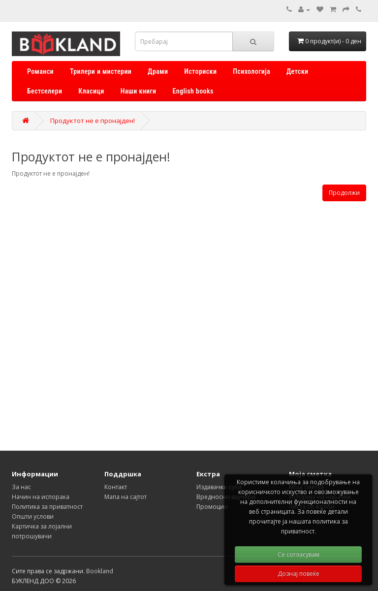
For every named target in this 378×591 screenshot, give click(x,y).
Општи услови (33, 516)
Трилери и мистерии (100, 71)
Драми (158, 71)
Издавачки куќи (219, 487)
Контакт (115, 487)
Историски (200, 71)
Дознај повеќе (298, 573)
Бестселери (44, 91)
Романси (40, 71)
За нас (21, 487)
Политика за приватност (47, 506)
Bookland (99, 571)
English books (193, 91)
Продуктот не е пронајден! (92, 120)
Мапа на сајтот (125, 497)
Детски (297, 71)
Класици (91, 91)
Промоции (212, 506)
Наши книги (139, 91)
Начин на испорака (40, 497)
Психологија (251, 71)
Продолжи (344, 192)
